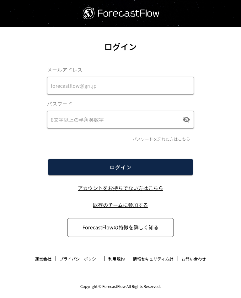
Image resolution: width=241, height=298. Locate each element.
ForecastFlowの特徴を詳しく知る (121, 227)
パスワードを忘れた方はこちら (161, 139)
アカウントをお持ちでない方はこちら (120, 188)
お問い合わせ (194, 259)
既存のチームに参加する (120, 205)
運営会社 (43, 259)
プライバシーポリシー (80, 259)
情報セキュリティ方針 (153, 259)
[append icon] (186, 119)
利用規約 (116, 259)
